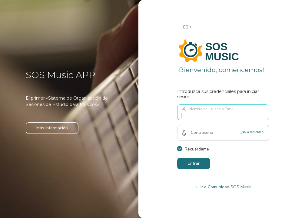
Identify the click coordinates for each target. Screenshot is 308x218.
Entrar (194, 163)
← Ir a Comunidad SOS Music (223, 187)
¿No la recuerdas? (252, 132)
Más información (52, 128)
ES (185, 27)
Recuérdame (197, 149)
